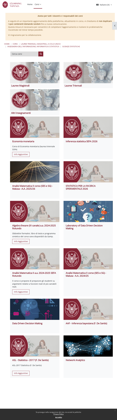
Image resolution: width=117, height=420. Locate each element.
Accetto (58, 417)
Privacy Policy (58, 414)
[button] (104, 4)
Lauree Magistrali (20, 85)
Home (7, 44)
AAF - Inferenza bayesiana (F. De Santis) (86, 323)
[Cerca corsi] (24, 54)
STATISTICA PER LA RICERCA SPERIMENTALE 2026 (81, 187)
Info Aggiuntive (21, 154)
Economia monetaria (23, 141)
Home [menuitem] (30, 4)
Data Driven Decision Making (27, 323)
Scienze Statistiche (71, 46)
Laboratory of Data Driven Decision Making (84, 227)
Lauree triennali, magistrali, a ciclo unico (41, 44)
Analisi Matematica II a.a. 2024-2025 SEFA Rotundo (34, 274)
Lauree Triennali (73, 85)
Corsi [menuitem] (37, 4)
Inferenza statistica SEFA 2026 (81, 141)
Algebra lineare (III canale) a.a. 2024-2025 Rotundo (34, 227)
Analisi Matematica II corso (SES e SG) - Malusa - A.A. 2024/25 (86, 274)
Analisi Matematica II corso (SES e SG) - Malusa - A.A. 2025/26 (32, 187)
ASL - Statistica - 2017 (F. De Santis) (30, 360)
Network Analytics (75, 360)
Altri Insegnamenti (21, 112)
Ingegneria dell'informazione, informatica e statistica (33, 46)
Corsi (15, 44)
